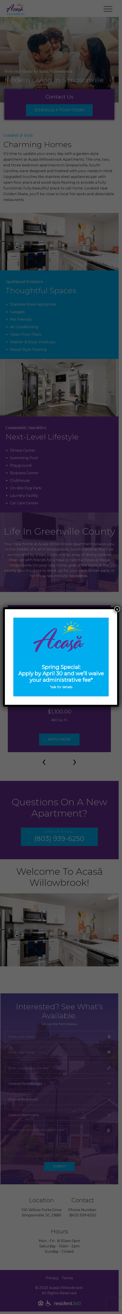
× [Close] (117, 609)
